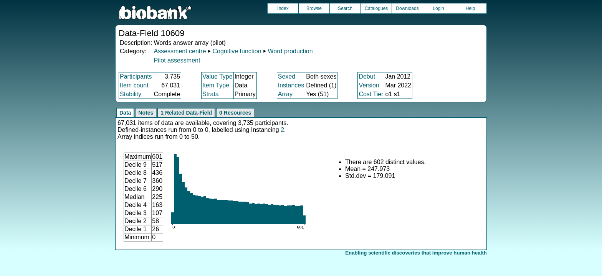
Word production (290, 51)
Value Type (217, 76)
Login (438, 8)
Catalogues (376, 8)
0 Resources (235, 113)
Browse (314, 8)
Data (125, 113)
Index (282, 8)
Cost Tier (371, 94)
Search (345, 8)
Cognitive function (236, 51)
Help (470, 8)
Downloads (407, 8)
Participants (136, 76)
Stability (130, 94)
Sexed (286, 76)
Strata (210, 94)
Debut (367, 76)
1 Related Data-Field (186, 113)
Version (369, 85)
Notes (145, 113)
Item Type (215, 85)
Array (285, 94)
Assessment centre (180, 51)
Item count (134, 85)
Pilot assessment (177, 60)
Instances (291, 85)
